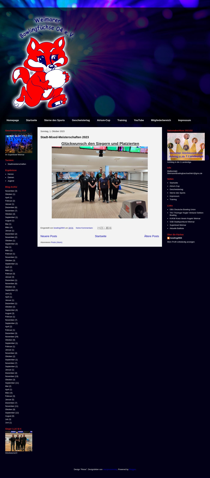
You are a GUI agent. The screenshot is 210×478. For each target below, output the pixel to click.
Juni (7, 293)
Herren (11, 174)
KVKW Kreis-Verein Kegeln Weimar (185, 218)
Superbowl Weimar (178, 225)
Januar (8, 204)
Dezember (9, 207)
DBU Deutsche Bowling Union (183, 209)
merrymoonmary (110, 469)
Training (122, 120)
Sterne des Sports (54, 120)
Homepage (13, 120)
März (7, 227)
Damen (11, 177)
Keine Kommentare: (85, 228)
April (7, 197)
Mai (6, 224)
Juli (6, 419)
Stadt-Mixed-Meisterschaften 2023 (64, 137)
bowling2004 (176, 238)
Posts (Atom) (56, 242)
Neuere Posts (48, 236)
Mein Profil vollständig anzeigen (181, 242)
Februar (8, 201)
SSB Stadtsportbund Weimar (182, 222)
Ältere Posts (151, 236)
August (8, 220)
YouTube (139, 120)
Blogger (132, 469)
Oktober (8, 194)
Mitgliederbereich (161, 120)
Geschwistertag (81, 120)
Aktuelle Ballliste (177, 228)
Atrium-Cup (103, 120)
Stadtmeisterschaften (17, 164)
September (10, 217)
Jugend (11, 181)
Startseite (31, 120)
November (9, 191)
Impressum (184, 120)
